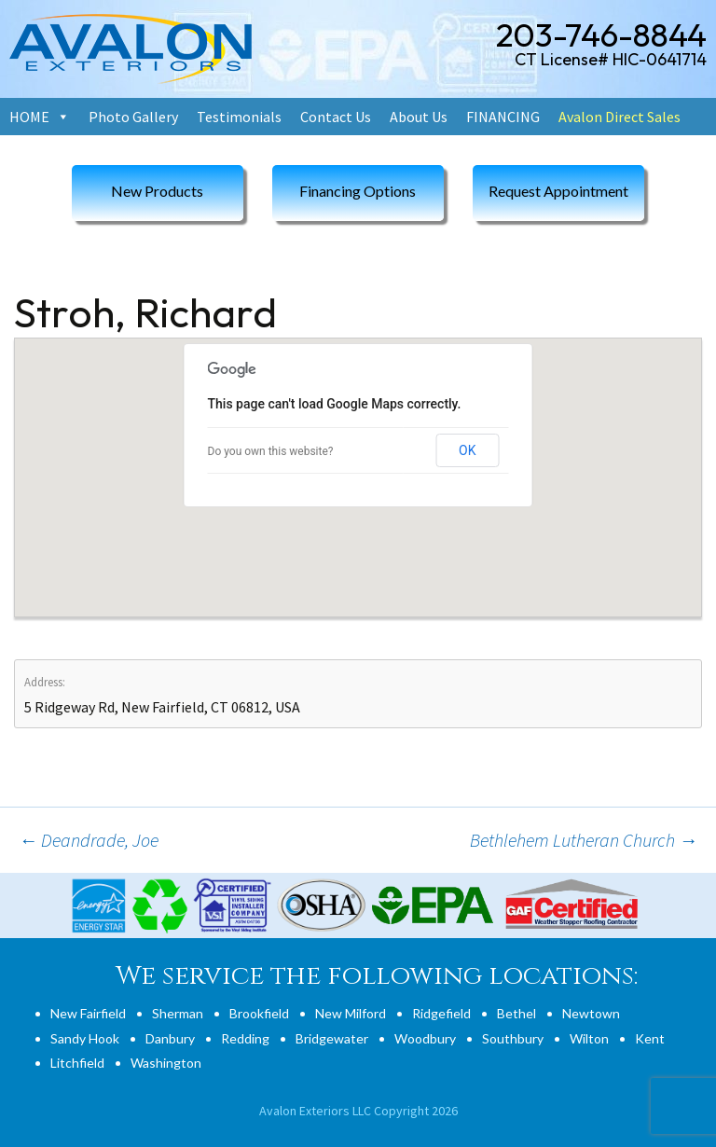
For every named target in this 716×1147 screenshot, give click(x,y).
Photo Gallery (133, 116)
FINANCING (503, 116)
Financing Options (357, 191)
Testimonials (239, 116)
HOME (29, 116)
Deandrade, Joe (88, 839)
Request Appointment (558, 191)
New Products (157, 191)
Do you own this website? (271, 451)
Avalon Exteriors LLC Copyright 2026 (358, 1110)
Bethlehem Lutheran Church (583, 839)
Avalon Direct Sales (619, 116)
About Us (419, 116)
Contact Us (335, 116)
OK (467, 450)
